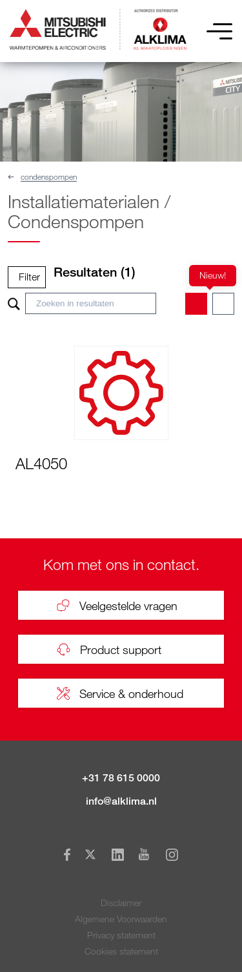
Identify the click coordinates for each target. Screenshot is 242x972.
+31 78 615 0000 (121, 778)
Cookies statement (121, 951)
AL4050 (41, 463)
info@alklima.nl (121, 801)
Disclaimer (121, 902)
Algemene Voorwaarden (121, 918)
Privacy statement (121, 934)
